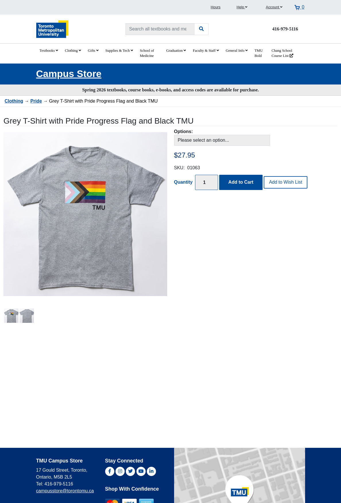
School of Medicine (147, 53)
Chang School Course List (282, 53)
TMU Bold (259, 53)
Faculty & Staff (206, 51)
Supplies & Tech (119, 51)
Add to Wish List (285, 182)
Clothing (73, 51)
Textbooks (49, 51)
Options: (183, 131)
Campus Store (69, 73)
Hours (215, 7)
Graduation (176, 51)
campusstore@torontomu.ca (65, 490)
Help (241, 7)
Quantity (183, 182)
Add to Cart (240, 182)
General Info (237, 51)
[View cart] (299, 7)
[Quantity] (206, 182)
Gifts (93, 51)
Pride (36, 101)
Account (274, 7)
